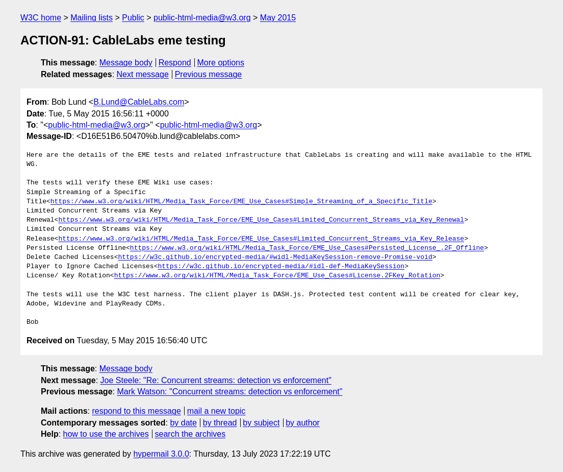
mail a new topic (216, 411)
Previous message (208, 74)
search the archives (190, 434)
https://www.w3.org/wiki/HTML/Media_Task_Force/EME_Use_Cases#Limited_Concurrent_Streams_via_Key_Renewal (261, 220)
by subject (261, 422)
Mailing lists (91, 17)
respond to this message (136, 411)
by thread (220, 422)
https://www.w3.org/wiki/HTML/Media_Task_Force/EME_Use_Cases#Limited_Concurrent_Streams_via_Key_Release (261, 239)
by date (183, 422)
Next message (143, 74)
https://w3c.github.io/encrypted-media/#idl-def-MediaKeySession (281, 266)
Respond (175, 62)
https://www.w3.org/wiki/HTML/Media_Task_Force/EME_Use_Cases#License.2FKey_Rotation (277, 275)
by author (303, 422)
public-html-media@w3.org (202, 17)
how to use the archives (106, 434)
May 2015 (278, 17)
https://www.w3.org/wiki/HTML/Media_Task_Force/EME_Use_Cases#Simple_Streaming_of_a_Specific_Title (241, 201)
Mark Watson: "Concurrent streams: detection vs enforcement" (229, 391)
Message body (125, 62)
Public (133, 17)
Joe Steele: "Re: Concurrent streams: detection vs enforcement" (215, 380)
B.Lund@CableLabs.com (138, 102)
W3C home (40, 17)
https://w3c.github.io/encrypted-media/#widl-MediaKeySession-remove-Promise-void (275, 257)
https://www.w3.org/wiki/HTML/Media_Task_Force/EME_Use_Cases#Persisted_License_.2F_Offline (307, 248)
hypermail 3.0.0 (161, 454)
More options (221, 62)
